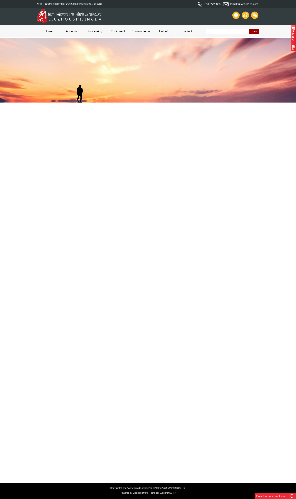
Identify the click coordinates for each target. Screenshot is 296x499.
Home (49, 31)
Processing (95, 31)
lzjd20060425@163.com (240, 4)
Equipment (118, 31)
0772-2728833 (209, 4)
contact (187, 31)
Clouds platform (140, 493)
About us (72, 31)
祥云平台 (172, 493)
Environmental (141, 31)
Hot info (164, 31)
